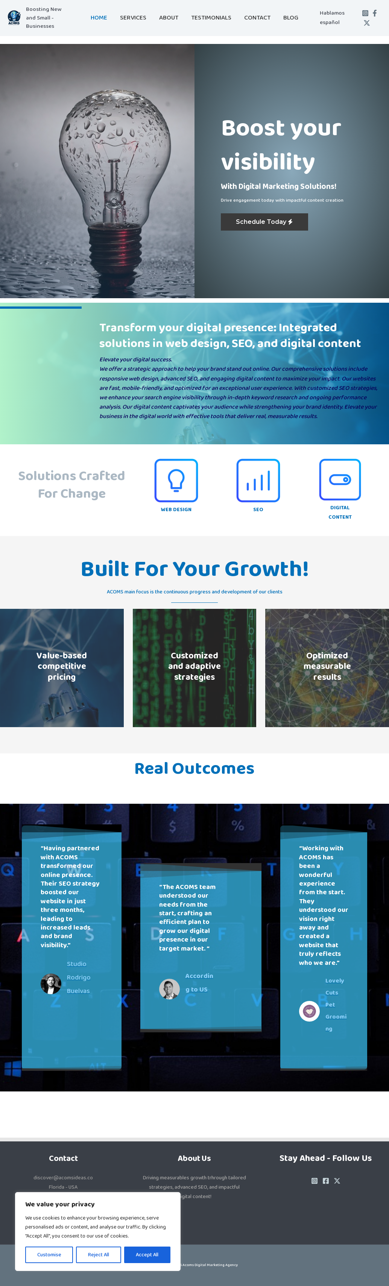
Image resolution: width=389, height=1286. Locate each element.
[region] (98, 1231)
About (168, 18)
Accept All (147, 1255)
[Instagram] (365, 13)
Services (133, 18)
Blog (290, 18)
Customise (49, 1255)
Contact (257, 18)
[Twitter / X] (366, 23)
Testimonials (211, 18)
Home (99, 18)
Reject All (98, 1255)
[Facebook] (374, 13)
